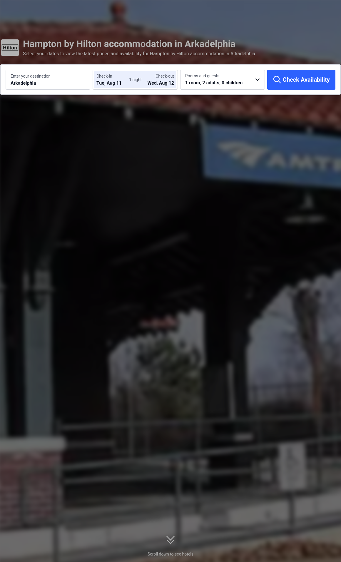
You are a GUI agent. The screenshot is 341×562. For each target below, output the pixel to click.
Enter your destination (31, 76)
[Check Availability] (301, 80)
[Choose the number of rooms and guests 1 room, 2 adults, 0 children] (222, 79)
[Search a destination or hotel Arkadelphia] (48, 80)
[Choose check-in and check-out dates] (114, 79)
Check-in (104, 76)
